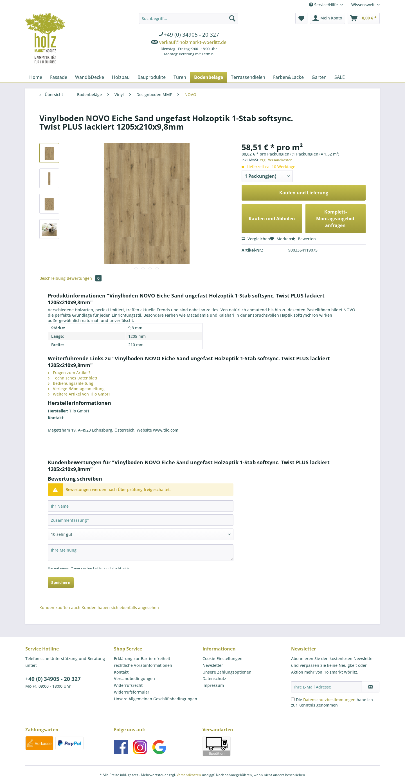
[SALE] (339, 77)
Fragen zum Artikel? (69, 372)
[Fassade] (58, 77)
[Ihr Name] (140, 506)
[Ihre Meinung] (140, 552)
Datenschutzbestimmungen (329, 699)
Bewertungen (84, 278)
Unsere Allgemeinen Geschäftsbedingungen (155, 698)
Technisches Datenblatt (72, 378)
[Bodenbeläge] (208, 77)
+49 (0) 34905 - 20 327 (53, 679)
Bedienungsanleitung (70, 383)
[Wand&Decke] (89, 77)
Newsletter (212, 665)
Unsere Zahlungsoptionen (226, 672)
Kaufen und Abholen (272, 219)
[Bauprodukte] (152, 77)
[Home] (35, 77)
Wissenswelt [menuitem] (363, 4)
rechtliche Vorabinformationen (143, 665)
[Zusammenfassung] (140, 520)
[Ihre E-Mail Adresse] (326, 686)
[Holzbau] (121, 77)
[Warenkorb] (364, 18)
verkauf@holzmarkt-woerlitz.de (192, 42)
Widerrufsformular (131, 692)
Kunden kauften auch (59, 607)
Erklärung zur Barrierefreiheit (142, 658)
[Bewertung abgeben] (140, 534)
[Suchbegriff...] (188, 18)
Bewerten (303, 238)
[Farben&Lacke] (288, 77)
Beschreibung (52, 278)
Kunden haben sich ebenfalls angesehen (120, 607)
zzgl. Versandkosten (276, 159)
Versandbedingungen (134, 678)
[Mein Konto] (327, 18)
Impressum (213, 685)
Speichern (60, 582)
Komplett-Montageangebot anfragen (335, 218)
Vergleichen (256, 238)
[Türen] (180, 77)
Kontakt (121, 672)
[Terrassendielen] (248, 77)
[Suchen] (232, 18)
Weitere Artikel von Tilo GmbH (79, 394)
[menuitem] (188, 35)
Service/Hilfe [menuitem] (324, 4)
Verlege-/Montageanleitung (76, 388)
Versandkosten (189, 774)
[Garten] (319, 77)
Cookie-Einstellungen (222, 658)
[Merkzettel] (301, 18)
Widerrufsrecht (128, 685)
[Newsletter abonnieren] (370, 686)
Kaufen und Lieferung (303, 193)
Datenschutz (214, 678)
